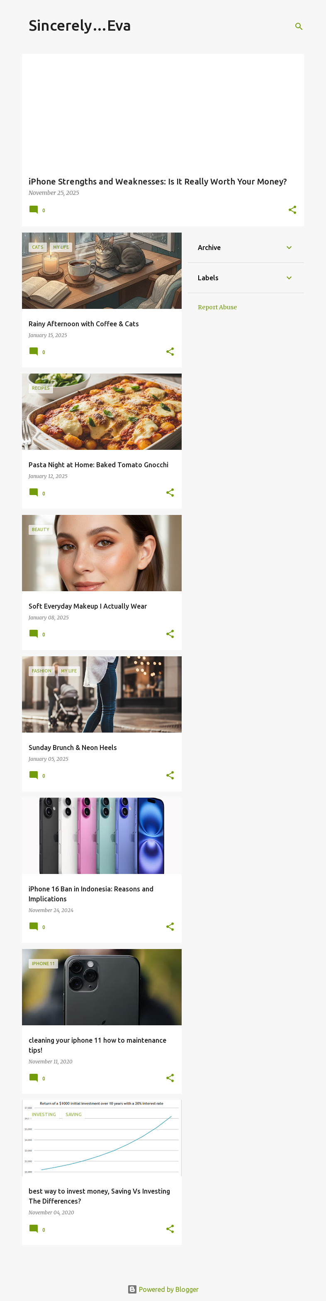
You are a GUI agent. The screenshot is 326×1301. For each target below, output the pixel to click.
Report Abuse (217, 307)
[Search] (299, 26)
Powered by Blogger (163, 1289)
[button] (292, 210)
